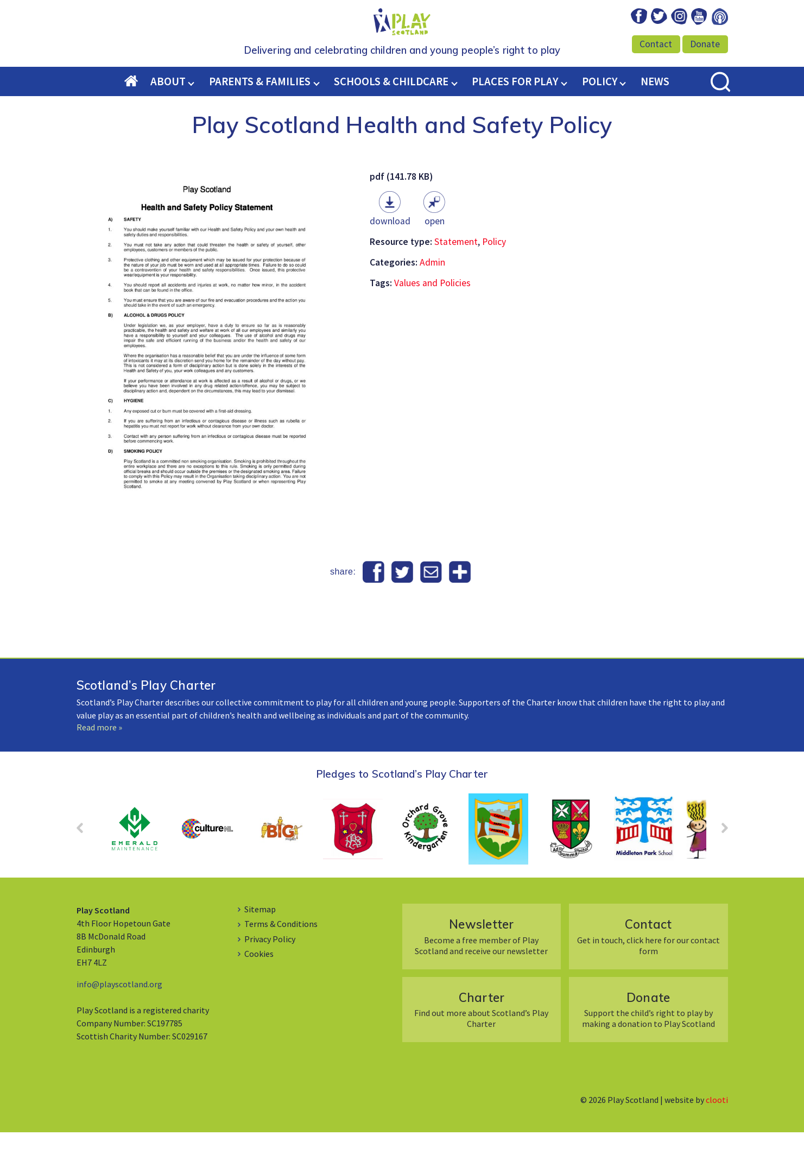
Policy (599, 122)
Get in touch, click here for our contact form (648, 977)
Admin (432, 303)
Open (435, 262)
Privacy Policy (269, 979)
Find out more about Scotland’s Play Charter (481, 1050)
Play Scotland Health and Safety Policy (402, 165)
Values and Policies (432, 324)
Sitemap (260, 949)
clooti (717, 1140)
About (168, 122)
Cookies (259, 994)
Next (719, 872)
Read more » (99, 767)
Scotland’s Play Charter (146, 726)
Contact (656, 44)
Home (137, 122)
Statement (456, 282)
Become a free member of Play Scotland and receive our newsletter (481, 977)
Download (390, 262)
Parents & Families (260, 122)
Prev (85, 872)
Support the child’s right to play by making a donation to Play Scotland (648, 1050)
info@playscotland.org (119, 1024)
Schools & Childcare (391, 122)
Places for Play (515, 122)
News (655, 122)
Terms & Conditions (281, 964)
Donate (705, 44)
